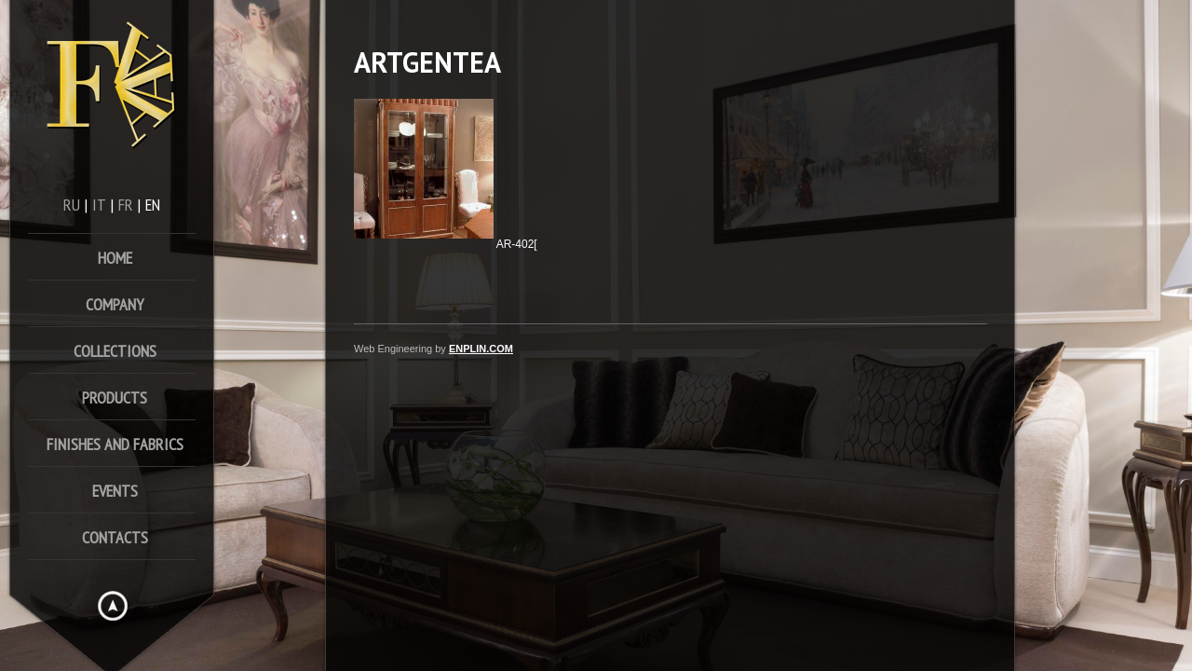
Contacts (115, 537)
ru (71, 204)
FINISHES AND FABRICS (115, 444)
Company (114, 304)
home (115, 257)
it (99, 204)
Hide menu (112, 605)
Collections (115, 351)
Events (115, 490)
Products (114, 397)
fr (125, 204)
